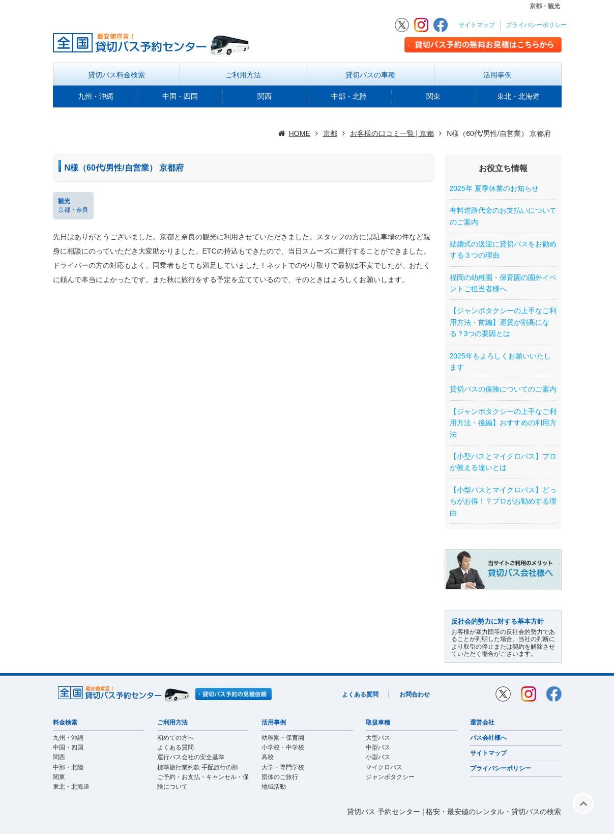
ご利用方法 (243, 75)
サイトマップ (476, 25)
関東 (433, 96)
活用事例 (497, 75)
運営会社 (482, 722)
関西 (264, 96)
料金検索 (65, 722)
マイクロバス (384, 767)
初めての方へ (175, 737)
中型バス (378, 747)
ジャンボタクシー (390, 777)
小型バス (378, 757)
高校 (267, 757)
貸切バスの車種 (370, 75)
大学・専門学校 (282, 767)
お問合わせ (414, 694)
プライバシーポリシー (536, 25)
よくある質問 (360, 694)
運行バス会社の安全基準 (190, 757)
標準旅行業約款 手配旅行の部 (197, 767)
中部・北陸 (349, 96)
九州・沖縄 (95, 96)
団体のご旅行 (279, 777)
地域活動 (273, 786)
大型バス (378, 737)
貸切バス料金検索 (116, 75)
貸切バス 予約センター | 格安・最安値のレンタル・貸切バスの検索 (454, 812)
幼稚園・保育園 (282, 737)
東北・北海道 (518, 96)
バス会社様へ (488, 737)
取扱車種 (378, 722)
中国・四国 (180, 96)
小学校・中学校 (282, 747)
